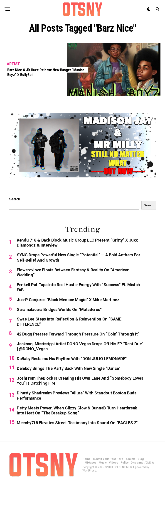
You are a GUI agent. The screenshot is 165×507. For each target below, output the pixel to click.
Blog (141, 482)
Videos (113, 486)
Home (86, 482)
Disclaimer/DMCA (142, 486)
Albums (130, 482)
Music (103, 486)
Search (14, 199)
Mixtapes (90, 486)
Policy (124, 486)
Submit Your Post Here (108, 482)
